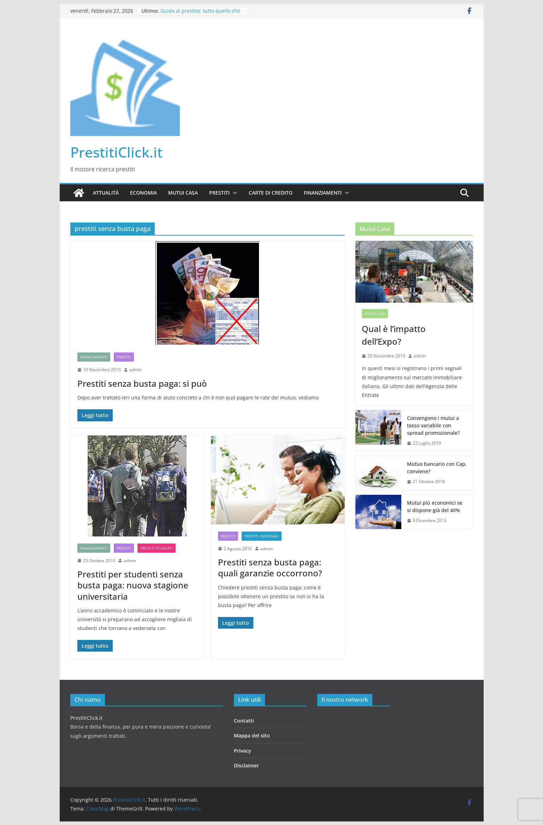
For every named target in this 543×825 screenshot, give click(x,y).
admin (135, 370)
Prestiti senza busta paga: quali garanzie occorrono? (270, 567)
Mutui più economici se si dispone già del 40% (434, 506)
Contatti (244, 720)
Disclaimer (246, 765)
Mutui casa (183, 192)
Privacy (242, 750)
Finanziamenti (323, 192)
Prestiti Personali (261, 536)
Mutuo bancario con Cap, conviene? (437, 468)
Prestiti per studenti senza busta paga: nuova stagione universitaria (132, 585)
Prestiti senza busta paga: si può (142, 383)
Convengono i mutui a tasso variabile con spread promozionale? (433, 425)
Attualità (106, 192)
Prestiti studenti (156, 548)
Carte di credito (271, 192)
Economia (143, 192)
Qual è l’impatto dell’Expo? (394, 335)
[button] (233, 193)
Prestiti (219, 192)
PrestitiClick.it (116, 152)
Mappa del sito (252, 735)
